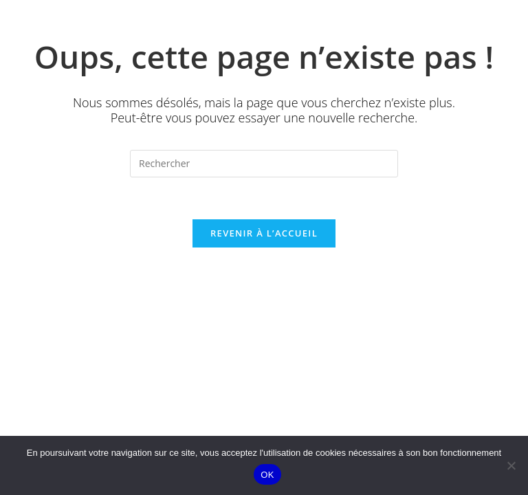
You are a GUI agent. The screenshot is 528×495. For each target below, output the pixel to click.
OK (267, 475)
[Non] (511, 465)
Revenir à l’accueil (264, 233)
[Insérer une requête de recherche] (264, 163)
